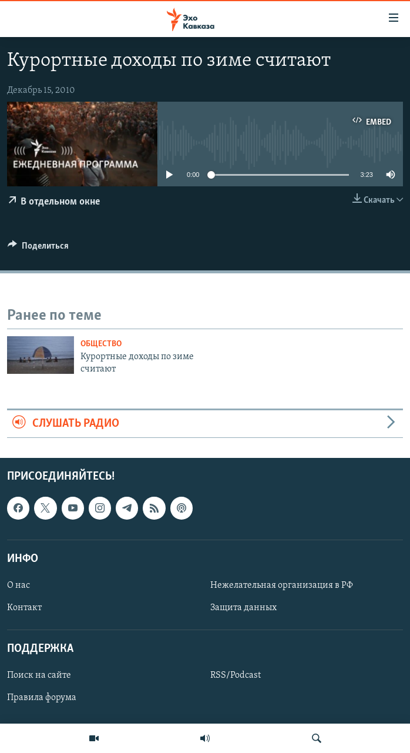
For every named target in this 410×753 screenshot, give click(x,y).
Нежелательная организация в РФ (281, 585)
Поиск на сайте (39, 676)
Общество (101, 344)
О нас (18, 585)
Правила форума (41, 698)
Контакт (24, 608)
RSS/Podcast (235, 676)
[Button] (38, 248)
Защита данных (243, 608)
